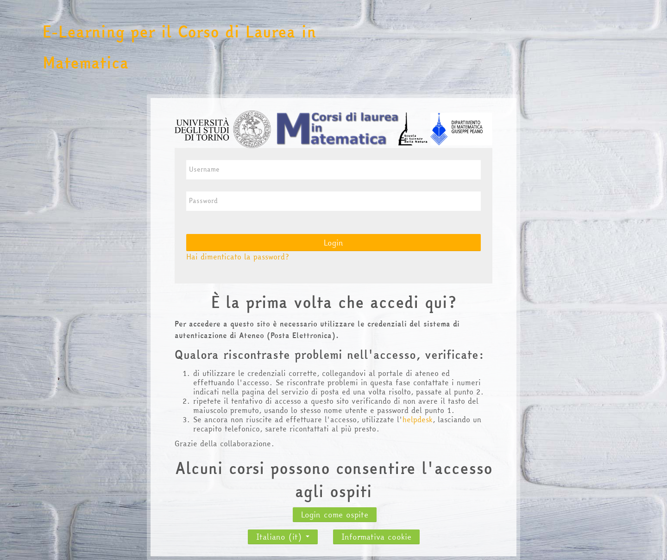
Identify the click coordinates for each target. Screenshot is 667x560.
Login (333, 242)
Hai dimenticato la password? (237, 256)
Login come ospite (334, 514)
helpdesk (418, 419)
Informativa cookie (376, 536)
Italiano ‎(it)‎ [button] (282, 534)
